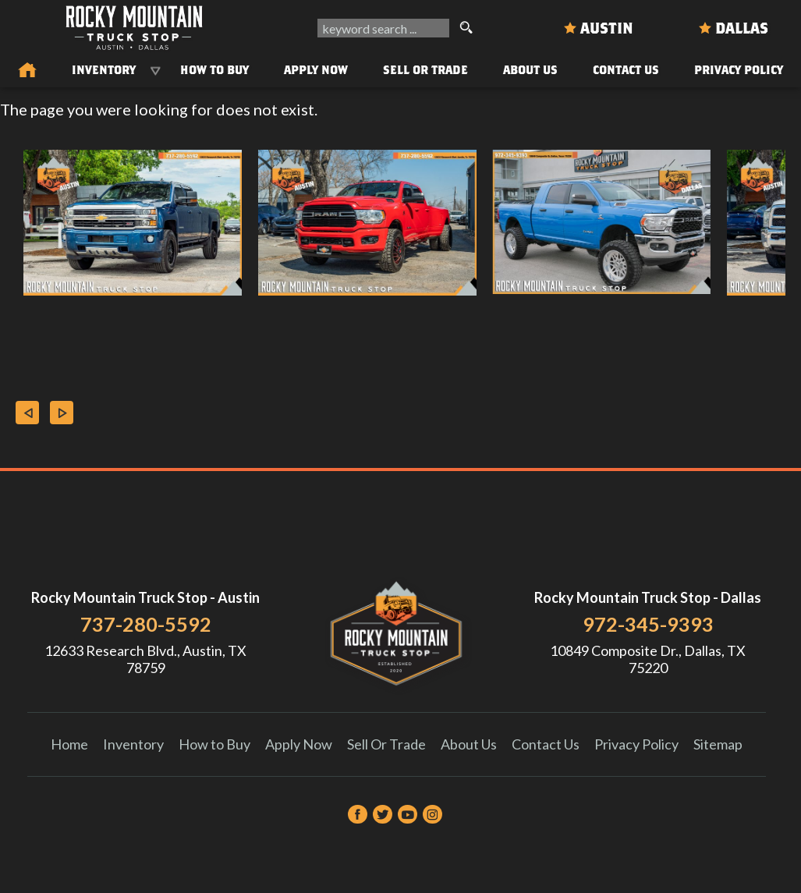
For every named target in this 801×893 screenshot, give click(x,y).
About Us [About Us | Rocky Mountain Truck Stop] (530, 69)
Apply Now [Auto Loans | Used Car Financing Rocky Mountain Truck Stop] (316, 69)
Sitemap (718, 744)
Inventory (133, 744)
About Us (469, 744)
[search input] (383, 28)
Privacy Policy (738, 69)
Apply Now (298, 744)
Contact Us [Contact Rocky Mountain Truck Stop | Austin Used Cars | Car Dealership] (626, 69)
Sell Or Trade (425, 69)
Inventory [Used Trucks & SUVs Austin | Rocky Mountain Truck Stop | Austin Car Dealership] (104, 69)
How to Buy (214, 69)
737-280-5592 (145, 624)
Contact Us (545, 744)
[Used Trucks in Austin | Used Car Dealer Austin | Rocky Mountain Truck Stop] (27, 71)
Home (69, 744)
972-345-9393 (648, 624)
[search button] (465, 28)
